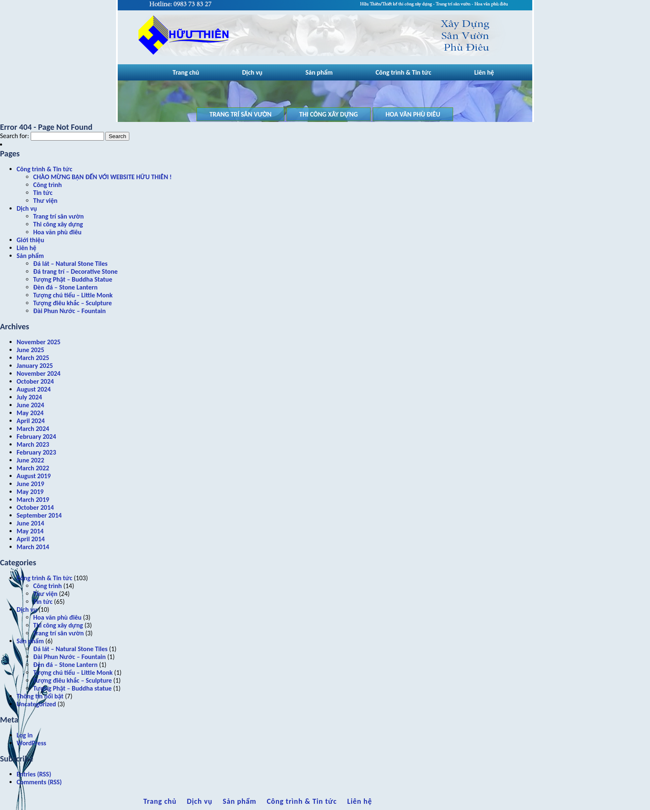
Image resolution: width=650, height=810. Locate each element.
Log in (25, 735)
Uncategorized (36, 704)
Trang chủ (185, 72)
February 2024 (36, 436)
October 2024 (35, 381)
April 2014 (31, 539)
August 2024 (34, 389)
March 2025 (33, 358)
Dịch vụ (252, 72)
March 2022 (33, 468)
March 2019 (33, 500)
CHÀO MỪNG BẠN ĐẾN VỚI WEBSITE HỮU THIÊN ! (102, 177)
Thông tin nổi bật (40, 696)
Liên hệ (484, 72)
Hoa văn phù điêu (413, 114)
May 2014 (30, 531)
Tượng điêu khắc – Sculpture (72, 303)
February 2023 (36, 452)
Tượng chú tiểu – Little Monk (73, 295)
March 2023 (33, 444)
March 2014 (33, 547)
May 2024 (30, 413)
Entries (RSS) (34, 774)
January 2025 (35, 366)
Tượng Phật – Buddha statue (72, 688)
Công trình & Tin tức (403, 72)
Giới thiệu (30, 240)
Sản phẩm (319, 72)
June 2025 (30, 350)
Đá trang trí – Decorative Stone (75, 271)
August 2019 (34, 476)
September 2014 (39, 515)
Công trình (47, 185)
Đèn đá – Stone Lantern (65, 287)
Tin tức (43, 193)
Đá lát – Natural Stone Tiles (70, 264)
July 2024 (29, 397)
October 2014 (35, 507)
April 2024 (31, 421)
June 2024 (30, 405)
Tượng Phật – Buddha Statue (72, 279)
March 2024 (33, 429)
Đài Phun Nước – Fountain (69, 311)
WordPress (31, 743)
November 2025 (39, 342)
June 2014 (30, 523)
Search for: (14, 136)
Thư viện (45, 200)
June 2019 (30, 484)
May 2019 (30, 492)
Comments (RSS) (39, 782)
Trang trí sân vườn (240, 114)
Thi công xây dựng (328, 114)
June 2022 (30, 460)
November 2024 (39, 373)
